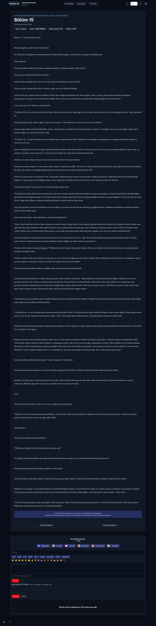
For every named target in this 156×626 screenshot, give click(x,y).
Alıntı (36, 557)
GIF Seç (15, 582)
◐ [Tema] (4, 622)
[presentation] (26, 592)
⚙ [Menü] (146, 3)
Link (24, 557)
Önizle (23, 598)
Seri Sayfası (69, 4)
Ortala (57, 557)
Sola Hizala (50, 557)
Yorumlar (93, 4)
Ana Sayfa (81, 4)
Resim (30, 557)
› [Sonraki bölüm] (140, 3)
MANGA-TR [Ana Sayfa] (14, 4)
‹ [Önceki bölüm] (127, 3)
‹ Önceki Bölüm (46, 525)
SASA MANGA (40, 29)
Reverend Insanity (29, 3)
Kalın (14, 557)
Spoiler (42, 557)
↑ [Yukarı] (10, 622)
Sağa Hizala (65, 557)
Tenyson (23, 29)
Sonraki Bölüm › (110, 525)
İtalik (19, 557)
